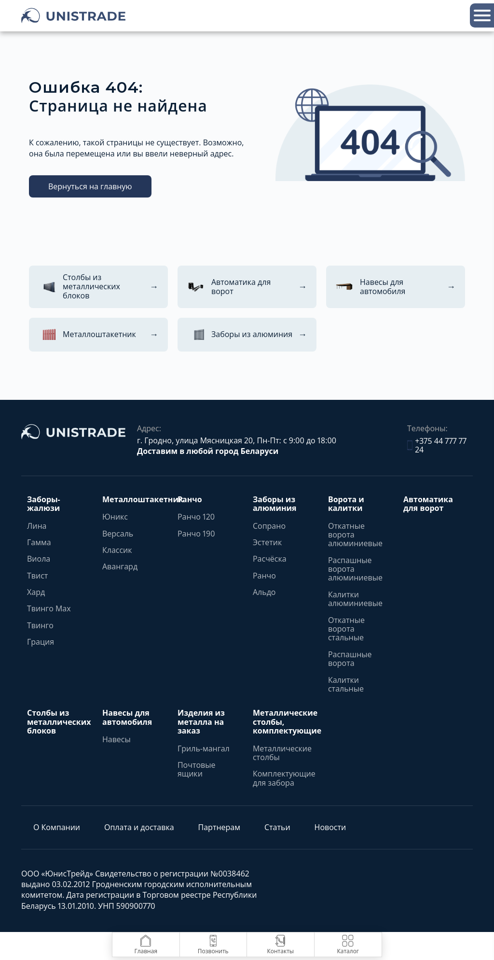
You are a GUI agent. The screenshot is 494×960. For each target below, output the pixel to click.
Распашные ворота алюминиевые (355, 569)
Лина (36, 526)
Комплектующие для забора (284, 778)
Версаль (117, 533)
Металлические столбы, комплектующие (287, 721)
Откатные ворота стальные (346, 629)
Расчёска (270, 558)
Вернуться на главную (90, 186)
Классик (117, 550)
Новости (330, 827)
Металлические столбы (282, 753)
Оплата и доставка (139, 827)
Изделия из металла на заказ (201, 721)
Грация (40, 641)
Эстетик (267, 542)
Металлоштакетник (142, 499)
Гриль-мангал (204, 748)
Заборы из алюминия (275, 504)
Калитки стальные (346, 684)
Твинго (40, 625)
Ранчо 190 (196, 533)
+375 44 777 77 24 (437, 445)
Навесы (116, 739)
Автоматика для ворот (428, 504)
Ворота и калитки (346, 504)
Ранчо (190, 499)
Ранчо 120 (196, 516)
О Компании (56, 827)
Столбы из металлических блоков (59, 721)
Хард (36, 592)
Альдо (264, 592)
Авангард (119, 566)
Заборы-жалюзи (43, 504)
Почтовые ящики (197, 769)
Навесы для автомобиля (127, 717)
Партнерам (219, 827)
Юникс (115, 516)
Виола (38, 558)
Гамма (39, 542)
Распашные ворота (350, 659)
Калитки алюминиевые (355, 599)
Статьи (277, 827)
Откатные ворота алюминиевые (355, 535)
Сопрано (269, 526)
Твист (37, 575)
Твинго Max (49, 608)
